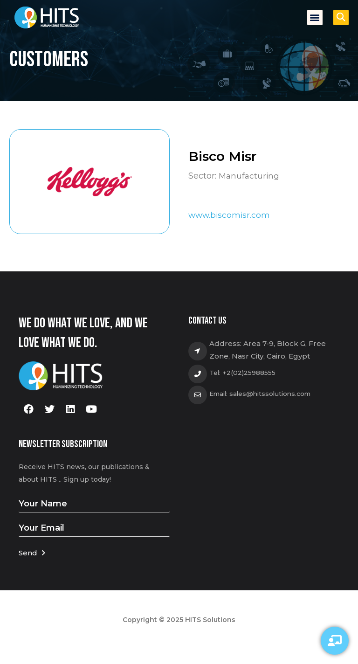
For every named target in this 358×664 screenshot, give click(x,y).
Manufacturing (250, 175)
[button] (315, 17)
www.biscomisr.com (230, 215)
